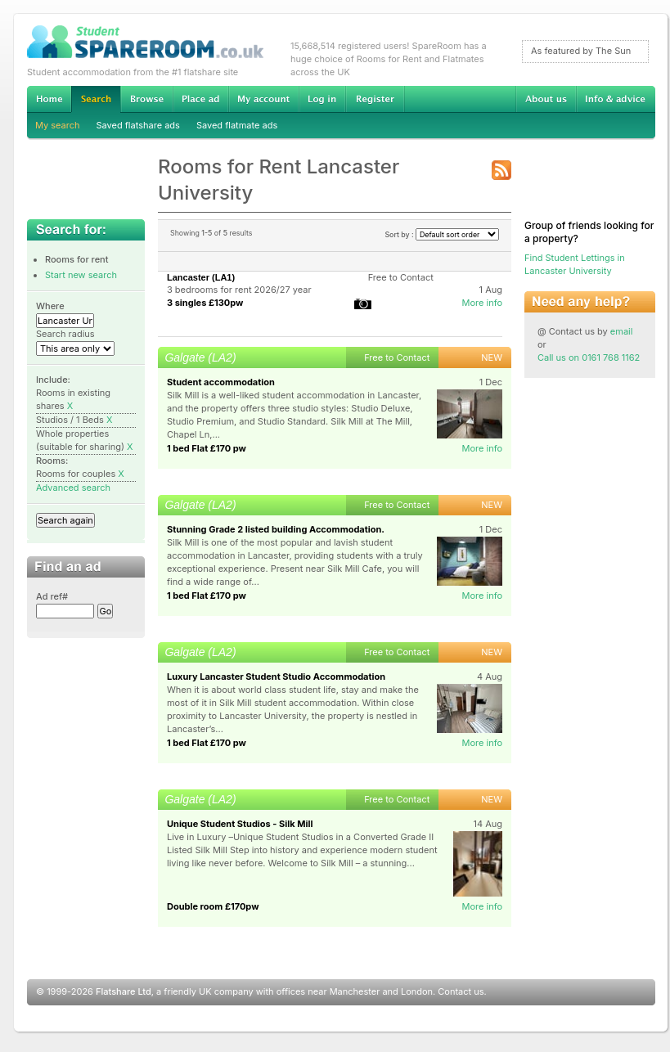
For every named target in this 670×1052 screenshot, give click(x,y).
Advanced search (73, 487)
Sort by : (441, 234)
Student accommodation (221, 382)
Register (375, 99)
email (621, 331)
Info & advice (615, 99)
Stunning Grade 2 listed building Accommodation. (275, 529)
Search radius (65, 333)
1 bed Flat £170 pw (206, 448)
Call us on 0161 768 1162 (588, 357)
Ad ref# (52, 596)
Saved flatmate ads (236, 125)
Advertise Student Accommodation (200, 99)
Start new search (81, 275)
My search (57, 125)
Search (95, 99)
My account (263, 99)
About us (545, 99)
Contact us (460, 991)
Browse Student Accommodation (146, 99)
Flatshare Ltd (123, 991)
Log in (322, 99)
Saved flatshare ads (138, 125)
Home (49, 99)
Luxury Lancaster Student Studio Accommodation (276, 676)
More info (481, 302)
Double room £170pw (213, 906)
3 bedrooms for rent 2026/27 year (239, 289)
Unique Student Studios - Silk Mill (240, 823)
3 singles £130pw (205, 302)
